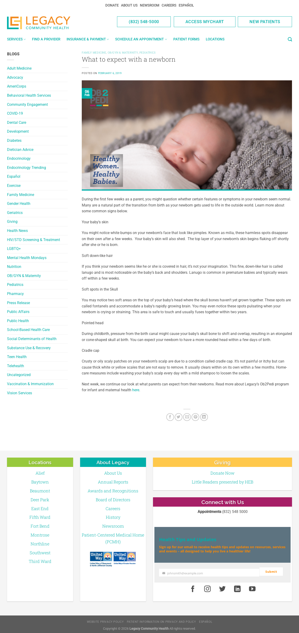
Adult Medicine (19, 68)
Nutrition (14, 266)
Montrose (40, 535)
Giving (12, 221)
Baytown (40, 482)
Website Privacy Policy (105, 620)
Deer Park (40, 499)
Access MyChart (204, 21)
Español (186, 5)
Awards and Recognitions (113, 491)
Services (16, 39)
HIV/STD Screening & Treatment (33, 240)
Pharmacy (15, 294)
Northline (40, 544)
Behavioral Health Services (29, 95)
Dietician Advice (20, 149)
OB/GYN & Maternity (24, 276)
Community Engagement (27, 104)
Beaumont (40, 491)
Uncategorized (19, 375)
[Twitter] (178, 417)
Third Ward (40, 561)
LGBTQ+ (14, 248)
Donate (112, 5)
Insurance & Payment (88, 39)
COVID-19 (15, 113)
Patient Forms (186, 39)
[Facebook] (170, 417)
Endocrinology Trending (26, 167)
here (135, 390)
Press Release (18, 303)
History (113, 517)
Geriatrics (15, 212)
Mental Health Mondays (26, 258)
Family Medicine (20, 194)
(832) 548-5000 (144, 21)
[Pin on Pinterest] (195, 417)
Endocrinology (19, 158)
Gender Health (18, 203)
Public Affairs (18, 311)
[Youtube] (252, 587)
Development (18, 131)
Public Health (18, 321)
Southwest (40, 552)
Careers (169, 5)
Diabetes (14, 140)
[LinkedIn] (204, 417)
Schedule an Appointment (141, 39)
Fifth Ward (39, 517)
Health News (17, 230)
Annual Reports (113, 482)
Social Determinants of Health (32, 339)
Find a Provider (46, 39)
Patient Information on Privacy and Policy (161, 620)
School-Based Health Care (28, 329)
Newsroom (149, 5)
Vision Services (19, 393)
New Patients (264, 21)
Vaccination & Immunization (30, 384)
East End (40, 508)
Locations (215, 39)
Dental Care (16, 122)
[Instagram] (207, 587)
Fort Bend (40, 526)
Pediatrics (15, 284)
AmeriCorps (16, 86)
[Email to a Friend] (187, 417)
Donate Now (222, 473)
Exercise (14, 185)
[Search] (290, 39)
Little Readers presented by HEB (222, 482)
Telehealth (15, 366)
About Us (129, 5)
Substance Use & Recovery (29, 348)
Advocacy (15, 77)
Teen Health (17, 357)
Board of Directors (113, 499)
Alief (40, 473)
